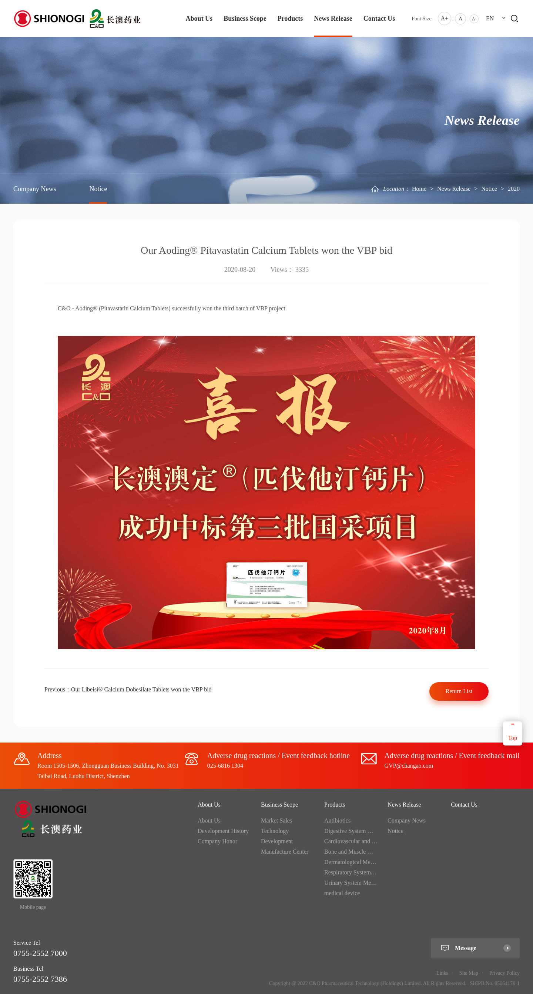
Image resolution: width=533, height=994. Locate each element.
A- (474, 18)
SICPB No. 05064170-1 (495, 983)
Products (290, 18)
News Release (333, 18)
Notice (489, 189)
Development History (223, 831)
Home (419, 189)
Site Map (468, 973)
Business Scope (245, 18)
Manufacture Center (284, 851)
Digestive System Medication (359, 831)
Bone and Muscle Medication (359, 851)
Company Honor (217, 841)
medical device (342, 893)
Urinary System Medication (357, 883)
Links (442, 973)
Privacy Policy (504, 973)
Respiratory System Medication (361, 872)
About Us (199, 18)
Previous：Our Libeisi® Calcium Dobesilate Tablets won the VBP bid (128, 689)
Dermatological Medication (356, 862)
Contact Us (379, 18)
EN (490, 18)
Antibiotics (337, 820)
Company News (34, 189)
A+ (445, 18)
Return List (459, 691)
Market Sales (276, 820)
